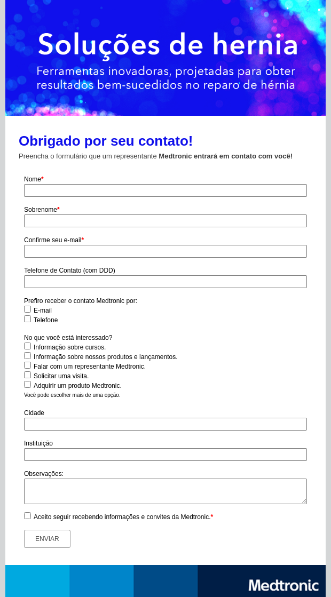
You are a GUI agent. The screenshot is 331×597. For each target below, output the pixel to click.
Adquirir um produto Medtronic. (78, 385)
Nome (34, 179)
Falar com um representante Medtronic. (90, 366)
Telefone (46, 320)
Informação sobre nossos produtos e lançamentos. (105, 357)
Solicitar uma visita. (61, 376)
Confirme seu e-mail (54, 240)
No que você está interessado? (68, 337)
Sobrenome (42, 209)
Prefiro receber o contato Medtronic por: (80, 301)
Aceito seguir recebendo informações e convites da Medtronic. (123, 517)
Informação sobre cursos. (70, 347)
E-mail (43, 310)
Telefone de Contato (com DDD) (69, 270)
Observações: (44, 473)
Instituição (38, 443)
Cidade (34, 413)
